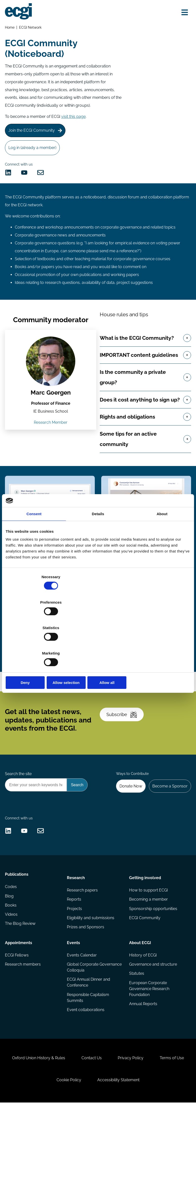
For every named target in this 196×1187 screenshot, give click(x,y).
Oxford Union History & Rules (55, 1134)
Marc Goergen (51, 415)
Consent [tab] (33, 552)
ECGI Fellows (18, 1020)
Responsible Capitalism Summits (88, 1065)
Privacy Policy (154, 1134)
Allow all (160, 644)
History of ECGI (142, 1020)
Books (12, 973)
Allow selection (97, 644)
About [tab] (162, 552)
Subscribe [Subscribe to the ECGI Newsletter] (124, 758)
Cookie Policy (89, 1160)
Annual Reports (143, 1072)
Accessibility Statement (142, 1160)
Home (11, 29)
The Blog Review (21, 993)
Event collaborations (86, 1078)
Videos (12, 983)
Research (76, 939)
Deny (35, 644)
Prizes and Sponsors (86, 993)
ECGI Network (31, 29)
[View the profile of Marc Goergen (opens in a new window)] (51, 383)
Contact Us (112, 1134)
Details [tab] (98, 552)
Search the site (19, 822)
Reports (74, 963)
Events (73, 1006)
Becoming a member (148, 963)
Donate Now (127, 835)
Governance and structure (152, 1030)
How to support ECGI (148, 953)
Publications (17, 939)
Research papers (82, 953)
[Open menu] (182, 12)
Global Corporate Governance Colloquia (87, 1033)
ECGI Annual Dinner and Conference (89, 1049)
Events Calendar (82, 1020)
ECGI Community (144, 983)
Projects (74, 973)
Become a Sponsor (168, 835)
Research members (24, 1030)
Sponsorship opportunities (153, 973)
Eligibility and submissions (91, 983)
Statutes (136, 1040)
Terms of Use (45, 1160)
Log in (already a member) (34, 154)
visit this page (74, 120)
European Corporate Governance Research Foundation (149, 1056)
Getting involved (144, 939)
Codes (12, 953)
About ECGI (140, 1006)
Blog (10, 963)
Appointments (19, 1006)
